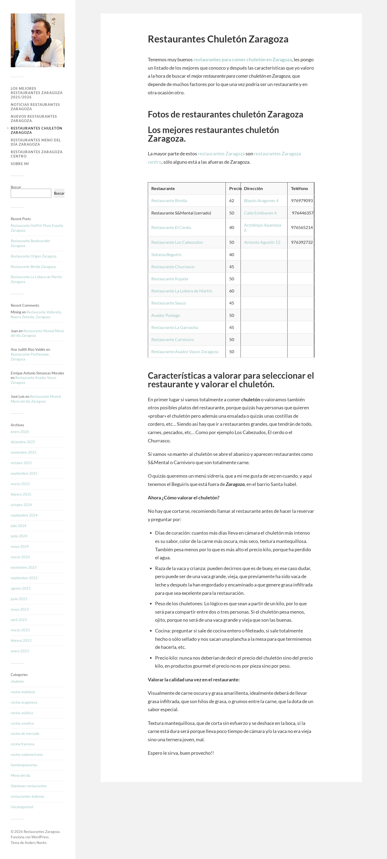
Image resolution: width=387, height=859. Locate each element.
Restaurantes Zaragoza (42, 831)
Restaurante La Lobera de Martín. (182, 290)
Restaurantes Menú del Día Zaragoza (36, 142)
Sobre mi (20, 164)
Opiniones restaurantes (29, 786)
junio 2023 (19, 599)
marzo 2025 (20, 484)
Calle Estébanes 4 (260, 212)
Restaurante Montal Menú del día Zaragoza (36, 398)
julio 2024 (18, 526)
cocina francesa (22, 744)
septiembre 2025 (24, 473)
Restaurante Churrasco (172, 266)
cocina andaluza (23, 692)
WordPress (40, 837)
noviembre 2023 (24, 567)
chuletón (17, 681)
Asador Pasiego (165, 315)
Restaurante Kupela (169, 278)
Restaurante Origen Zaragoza (33, 256)
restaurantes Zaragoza (221, 153)
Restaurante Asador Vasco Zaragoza (184, 351)
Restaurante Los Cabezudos (177, 242)
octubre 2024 (21, 505)
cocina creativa (22, 723)
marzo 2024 (20, 557)
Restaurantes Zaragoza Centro (37, 154)
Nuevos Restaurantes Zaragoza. (34, 118)
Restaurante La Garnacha (174, 327)
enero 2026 (20, 432)
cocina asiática (22, 713)
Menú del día (20, 775)
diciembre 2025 (23, 442)
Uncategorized (22, 807)
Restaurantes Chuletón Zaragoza (36, 130)
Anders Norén (35, 842)
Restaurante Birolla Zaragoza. (33, 266)
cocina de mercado (25, 733)
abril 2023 (19, 620)
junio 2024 (19, 536)
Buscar (16, 187)
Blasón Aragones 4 (261, 200)
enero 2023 (20, 651)
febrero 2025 (21, 494)
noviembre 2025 (24, 452)
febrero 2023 (21, 640)
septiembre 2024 (24, 515)
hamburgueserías (24, 765)
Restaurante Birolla (169, 200)
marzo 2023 (20, 630)
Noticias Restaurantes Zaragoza (35, 106)
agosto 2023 (21, 588)
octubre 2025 (21, 463)
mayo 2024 (20, 546)
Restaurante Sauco (168, 302)
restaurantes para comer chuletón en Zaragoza (243, 59)
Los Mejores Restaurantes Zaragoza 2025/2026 (37, 92)
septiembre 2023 (24, 578)
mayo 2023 (20, 609)
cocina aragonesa (24, 702)
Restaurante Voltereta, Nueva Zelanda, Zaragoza (36, 314)
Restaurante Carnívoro (172, 339)
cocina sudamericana (27, 754)
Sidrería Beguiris (166, 254)
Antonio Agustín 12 (262, 242)
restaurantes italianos (27, 796)
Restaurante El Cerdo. (171, 227)
